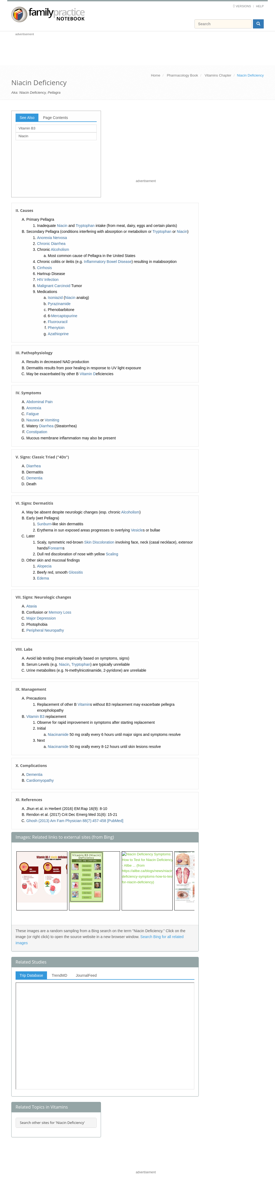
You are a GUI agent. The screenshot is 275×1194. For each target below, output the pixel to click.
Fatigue (32, 414)
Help (260, 6)
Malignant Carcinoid (53, 286)
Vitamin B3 (27, 128)
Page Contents (55, 117)
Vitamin (84, 704)
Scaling (112, 554)
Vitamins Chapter (218, 75)
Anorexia (33, 408)
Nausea (32, 420)
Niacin (23, 136)
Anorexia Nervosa (52, 238)
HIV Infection (48, 279)
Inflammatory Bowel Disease (107, 261)
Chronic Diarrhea (51, 243)
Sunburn (44, 524)
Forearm (55, 548)
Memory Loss (60, 612)
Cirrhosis (44, 268)
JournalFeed (86, 975)
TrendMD (59, 975)
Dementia (34, 478)
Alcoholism (60, 249)
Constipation (36, 432)
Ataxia (31, 606)
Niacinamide (58, 734)
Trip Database (31, 975)
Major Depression (41, 618)
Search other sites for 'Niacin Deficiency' (52, 1122)
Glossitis (76, 572)
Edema (43, 578)
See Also (27, 117)
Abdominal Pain (39, 402)
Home (155, 75)
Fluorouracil (57, 322)
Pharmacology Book (182, 75)
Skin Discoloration (99, 542)
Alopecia (44, 566)
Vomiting (52, 420)
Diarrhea (46, 426)
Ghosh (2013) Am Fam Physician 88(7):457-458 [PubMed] (74, 821)
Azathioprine (58, 334)
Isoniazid (55, 297)
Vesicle (137, 530)
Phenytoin (56, 327)
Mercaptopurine (64, 316)
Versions (243, 6)
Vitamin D (87, 374)
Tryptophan (85, 225)
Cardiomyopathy (40, 780)
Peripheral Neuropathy (45, 630)
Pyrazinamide (59, 304)
